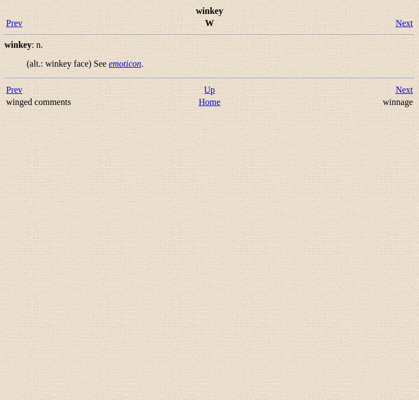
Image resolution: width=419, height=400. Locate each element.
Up (209, 89)
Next (404, 23)
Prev (14, 23)
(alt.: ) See (68, 63)
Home (209, 102)
